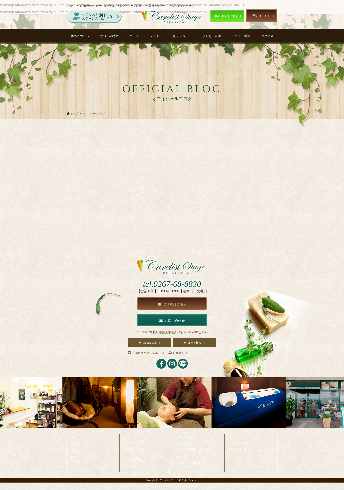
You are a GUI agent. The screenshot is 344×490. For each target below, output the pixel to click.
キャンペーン (182, 36)
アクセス (267, 36)
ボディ (134, 36)
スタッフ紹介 (185, 444)
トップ (76, 444)
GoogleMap (149, 350)
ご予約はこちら (260, 16)
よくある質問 (211, 36)
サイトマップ (238, 450)
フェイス (156, 36)
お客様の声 (184, 450)
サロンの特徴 (109, 36)
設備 (74, 463)
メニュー (130, 444)
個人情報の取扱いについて (247, 457)
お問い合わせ (172, 328)
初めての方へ (80, 36)
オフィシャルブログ (243, 444)
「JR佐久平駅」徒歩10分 (147, 360)
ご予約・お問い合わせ (191, 469)
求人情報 (182, 463)
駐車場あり (181, 360)
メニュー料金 (241, 36)
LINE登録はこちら (226, 16)
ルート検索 (194, 350)
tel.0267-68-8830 (172, 290)
